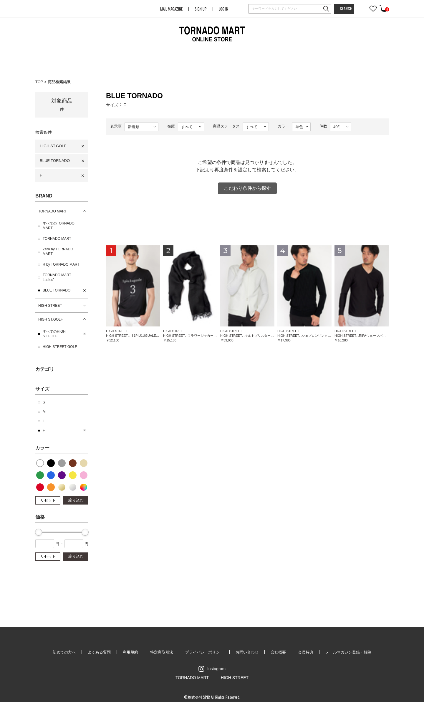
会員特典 (305, 652)
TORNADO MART (52, 211)
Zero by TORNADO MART (58, 251)
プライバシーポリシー (204, 652)
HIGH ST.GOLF (53, 146)
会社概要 (278, 652)
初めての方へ (64, 652)
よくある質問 (99, 652)
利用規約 (130, 652)
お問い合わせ (247, 652)
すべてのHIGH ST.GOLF (54, 333)
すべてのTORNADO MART (58, 225)
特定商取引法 (161, 652)
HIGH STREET (50, 306)
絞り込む (76, 500)
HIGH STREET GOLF (60, 347)
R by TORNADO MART (61, 264)
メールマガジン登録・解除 (348, 652)
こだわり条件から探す (247, 188)
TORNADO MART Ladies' (57, 277)
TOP (39, 82)
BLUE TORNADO (55, 160)
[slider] (38, 532)
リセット (48, 500)
